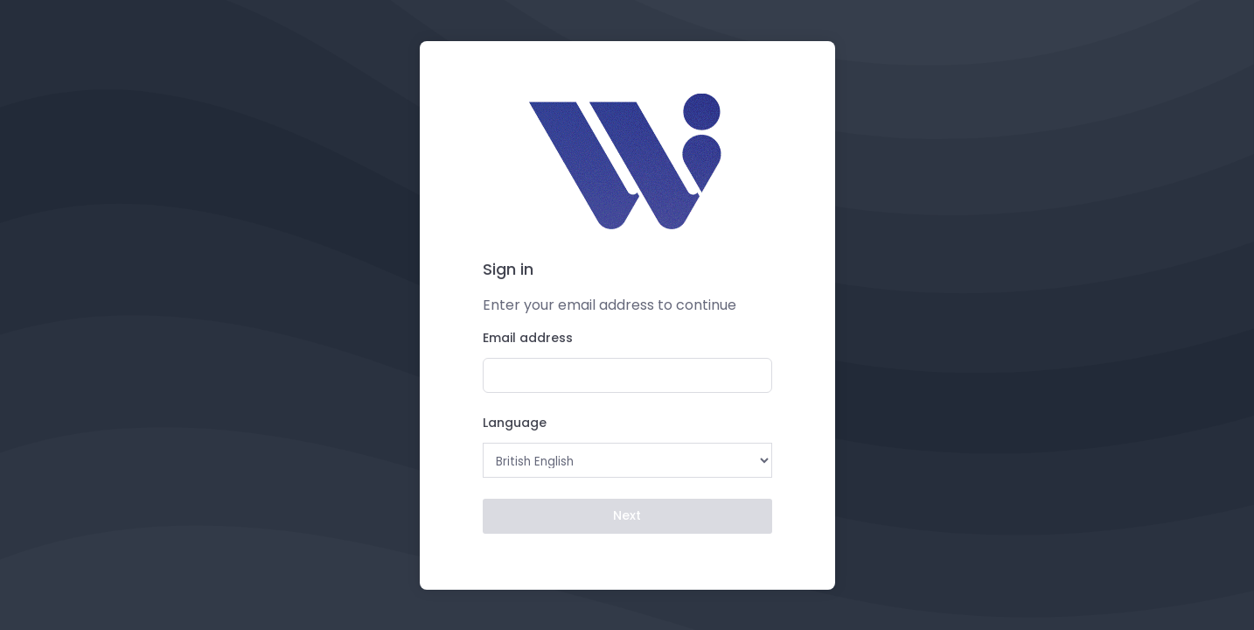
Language (515, 422)
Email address (528, 337)
